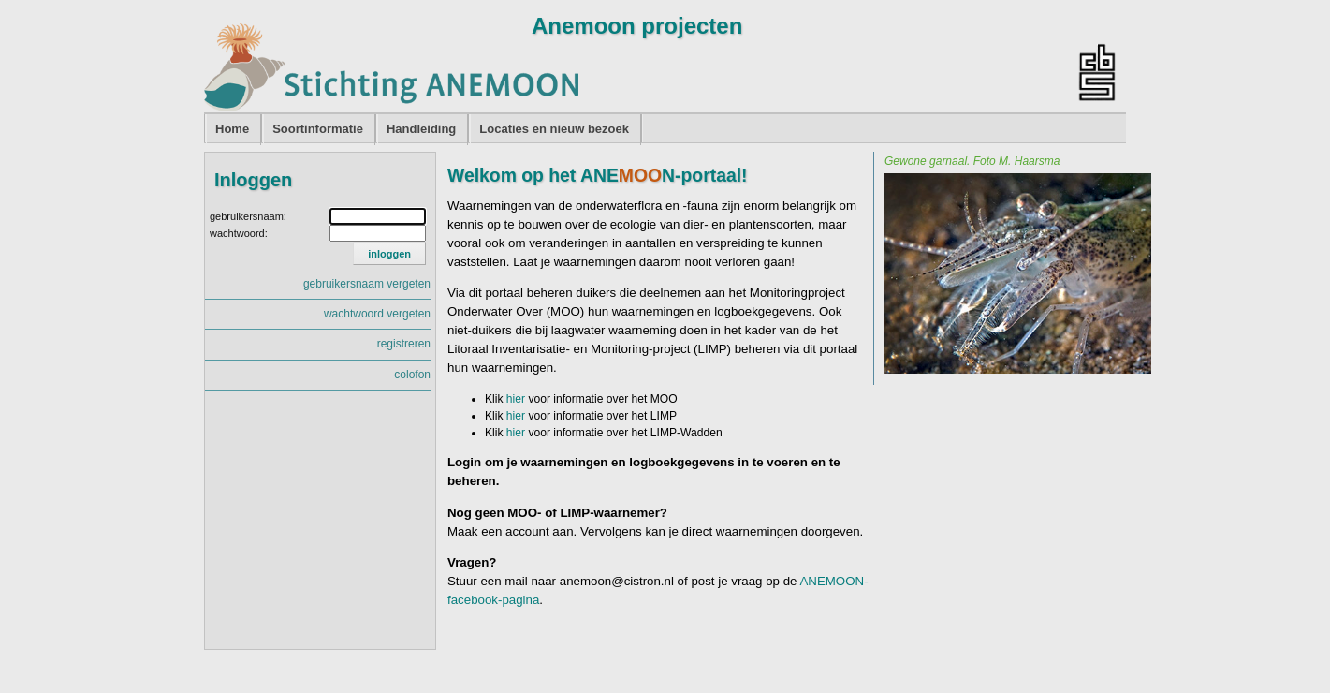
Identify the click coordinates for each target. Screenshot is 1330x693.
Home (232, 129)
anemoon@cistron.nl (617, 581)
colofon (412, 374)
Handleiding (421, 129)
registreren (404, 343)
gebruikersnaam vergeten (367, 283)
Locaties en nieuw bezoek (554, 129)
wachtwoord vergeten (377, 313)
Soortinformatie (317, 129)
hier (515, 398)
